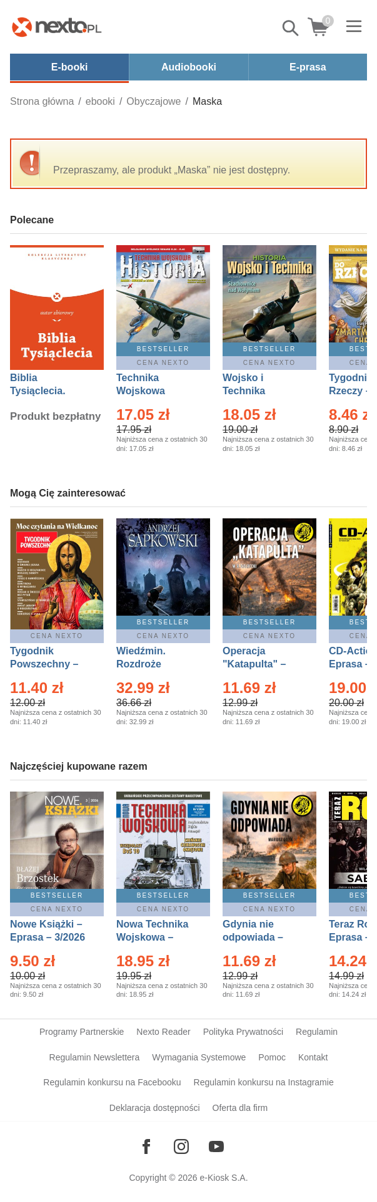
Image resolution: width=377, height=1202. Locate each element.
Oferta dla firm (240, 1108)
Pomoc (272, 1057)
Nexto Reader (163, 1032)
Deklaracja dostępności (154, 1108)
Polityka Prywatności (243, 1032)
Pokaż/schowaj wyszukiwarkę (291, 28)
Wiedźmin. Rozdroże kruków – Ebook (154, 664)
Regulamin (317, 1032)
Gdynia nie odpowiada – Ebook (253, 937)
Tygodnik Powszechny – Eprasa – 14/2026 (50, 664)
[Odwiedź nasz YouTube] (216, 1146)
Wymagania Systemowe (199, 1057)
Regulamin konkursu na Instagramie (264, 1082)
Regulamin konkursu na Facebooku (112, 1082)
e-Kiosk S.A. (224, 1178)
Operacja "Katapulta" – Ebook (254, 664)
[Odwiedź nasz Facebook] (146, 1146)
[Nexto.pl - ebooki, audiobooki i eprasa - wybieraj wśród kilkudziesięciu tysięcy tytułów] (57, 27)
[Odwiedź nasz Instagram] (181, 1146)
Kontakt (313, 1057)
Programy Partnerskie (81, 1032)
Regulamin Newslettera (94, 1057)
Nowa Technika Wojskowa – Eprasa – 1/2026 (153, 937)
